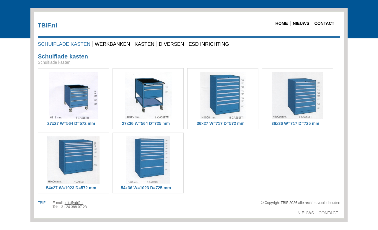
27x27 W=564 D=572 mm (71, 123)
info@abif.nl (74, 203)
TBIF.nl (47, 25)
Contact (324, 23)
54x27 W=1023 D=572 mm (71, 187)
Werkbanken (112, 44)
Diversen (171, 44)
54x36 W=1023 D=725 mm (146, 187)
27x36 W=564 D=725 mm (146, 123)
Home (282, 23)
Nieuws (301, 23)
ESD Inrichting (208, 44)
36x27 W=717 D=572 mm (221, 123)
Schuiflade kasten (64, 44)
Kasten (144, 44)
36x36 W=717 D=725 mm (295, 123)
